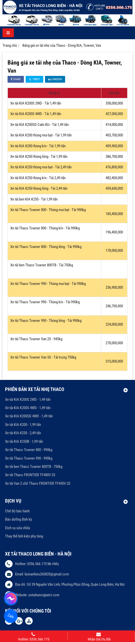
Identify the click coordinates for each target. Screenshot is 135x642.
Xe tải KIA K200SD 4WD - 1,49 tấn (29, 416)
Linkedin (55, 79)
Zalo (11, 616)
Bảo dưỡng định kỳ (18, 519)
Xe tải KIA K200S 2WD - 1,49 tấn (28, 399)
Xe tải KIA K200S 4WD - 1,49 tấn (28, 408)
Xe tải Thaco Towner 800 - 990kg (28, 450)
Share (16, 79)
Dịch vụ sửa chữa (17, 528)
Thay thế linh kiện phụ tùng (24, 536)
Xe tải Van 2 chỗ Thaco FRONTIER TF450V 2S (37, 483)
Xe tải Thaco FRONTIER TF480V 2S (30, 475)
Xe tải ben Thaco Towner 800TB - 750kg (33, 466)
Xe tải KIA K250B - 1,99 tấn (24, 441)
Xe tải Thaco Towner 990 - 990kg (28, 458)
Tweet (34, 79)
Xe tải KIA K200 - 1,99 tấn (23, 424)
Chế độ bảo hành (17, 511)
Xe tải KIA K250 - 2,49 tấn (23, 433)
